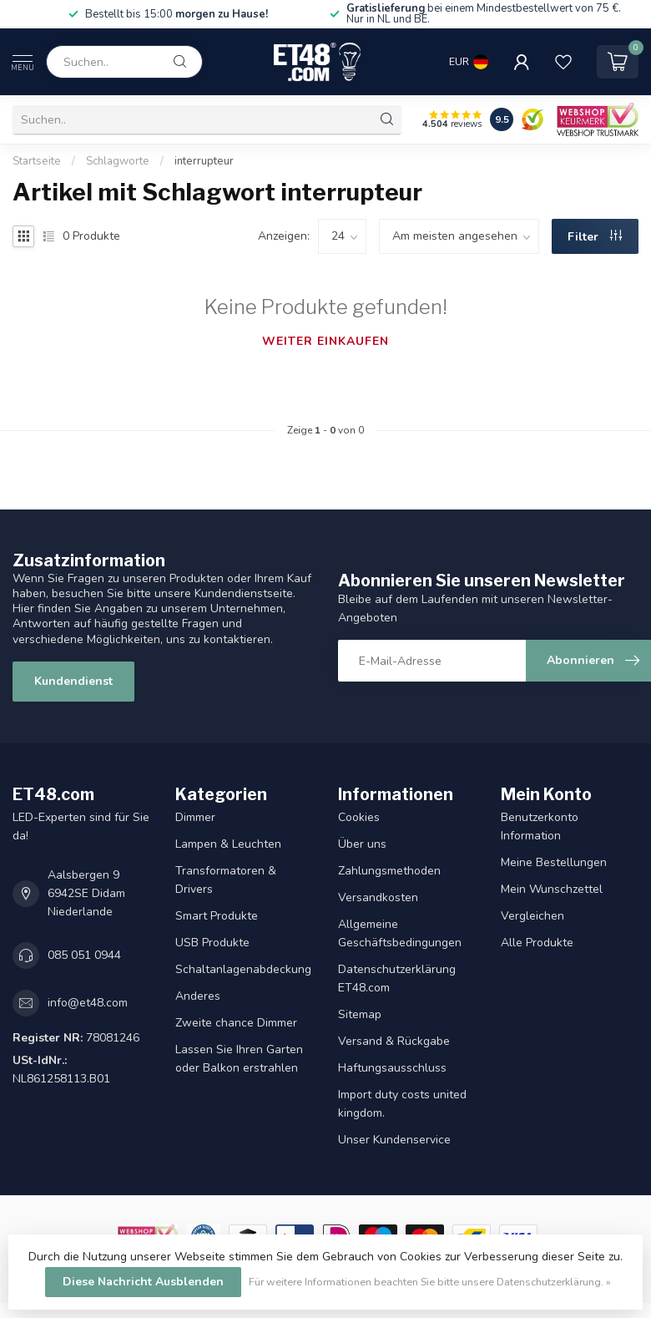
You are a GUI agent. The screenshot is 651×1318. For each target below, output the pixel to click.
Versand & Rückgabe (394, 1041)
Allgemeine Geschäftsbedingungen (400, 933)
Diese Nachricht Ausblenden (143, 1282)
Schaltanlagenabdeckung (243, 969)
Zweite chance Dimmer (236, 1023)
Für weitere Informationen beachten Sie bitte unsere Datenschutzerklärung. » (430, 1282)
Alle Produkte (537, 942)
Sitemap (359, 1014)
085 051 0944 (84, 955)
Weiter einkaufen (325, 341)
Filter (595, 237)
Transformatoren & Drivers (225, 880)
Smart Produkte (216, 916)
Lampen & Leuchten (228, 844)
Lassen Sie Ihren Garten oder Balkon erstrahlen (239, 1059)
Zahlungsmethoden (389, 871)
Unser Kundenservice (394, 1140)
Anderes (197, 996)
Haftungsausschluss (392, 1068)
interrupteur (204, 161)
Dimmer (195, 817)
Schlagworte (117, 161)
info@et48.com (88, 1003)
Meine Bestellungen (554, 862)
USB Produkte (212, 942)
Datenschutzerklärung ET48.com (397, 978)
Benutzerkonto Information (539, 826)
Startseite (37, 161)
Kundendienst (73, 681)
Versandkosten (378, 897)
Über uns (362, 844)
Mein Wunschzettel (552, 889)
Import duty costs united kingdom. (402, 1104)
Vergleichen (532, 916)
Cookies (359, 817)
